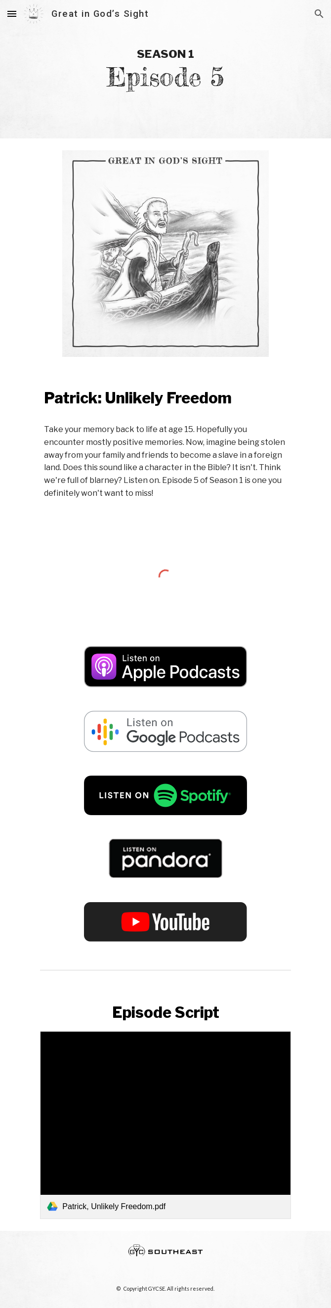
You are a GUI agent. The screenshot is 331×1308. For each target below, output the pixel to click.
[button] (12, 13)
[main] (165, 69)
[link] (165, 1125)
